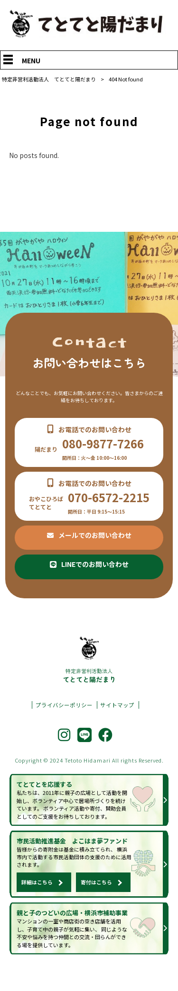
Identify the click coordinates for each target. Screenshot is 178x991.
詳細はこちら (37, 894)
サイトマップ (117, 715)
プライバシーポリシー (64, 715)
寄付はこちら (96, 894)
